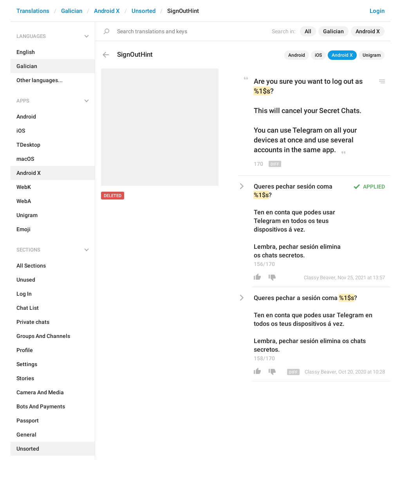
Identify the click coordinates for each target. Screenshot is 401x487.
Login (377, 10)
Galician (71, 10)
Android (296, 55)
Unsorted (143, 10)
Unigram (372, 55)
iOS (318, 55)
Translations (32, 10)
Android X (107, 10)
